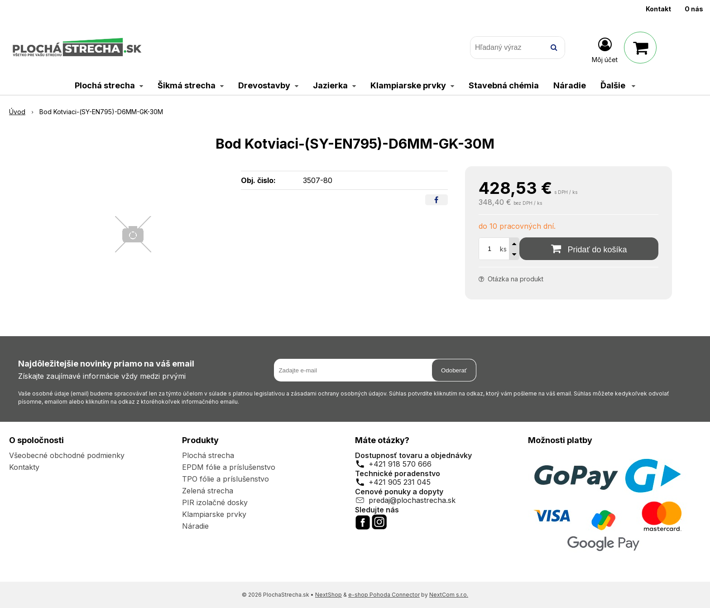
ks (503, 249)
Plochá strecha (208, 455)
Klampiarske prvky (214, 514)
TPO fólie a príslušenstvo (225, 478)
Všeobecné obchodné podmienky (67, 455)
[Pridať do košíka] (588, 248)
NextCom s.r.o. (448, 594)
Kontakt (658, 9)
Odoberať (454, 370)
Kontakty (24, 467)
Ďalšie (617, 85)
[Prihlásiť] (605, 49)
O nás (694, 9)
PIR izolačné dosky (215, 502)
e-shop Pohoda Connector (384, 594)
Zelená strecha (207, 490)
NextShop (328, 594)
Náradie (195, 526)
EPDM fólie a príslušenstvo (228, 467)
